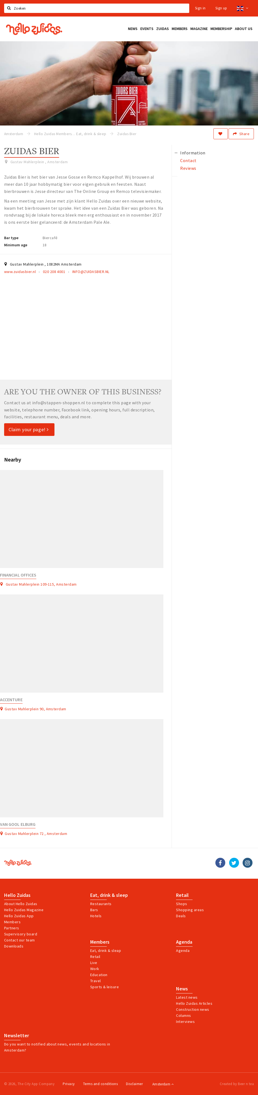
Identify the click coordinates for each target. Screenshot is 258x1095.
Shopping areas (190, 909)
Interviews (185, 1021)
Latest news (186, 997)
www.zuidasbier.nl (20, 271)
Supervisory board (20, 934)
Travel (95, 980)
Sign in (200, 8)
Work (94, 968)
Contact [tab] (188, 160)
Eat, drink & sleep (109, 895)
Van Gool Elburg (17, 824)
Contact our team (19, 940)
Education (99, 974)
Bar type (11, 237)
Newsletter (16, 1035)
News (182, 989)
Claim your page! (29, 429)
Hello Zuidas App (19, 915)
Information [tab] (192, 152)
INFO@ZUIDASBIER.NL (90, 271)
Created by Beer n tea (237, 1084)
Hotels (96, 915)
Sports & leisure (104, 986)
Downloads (13, 946)
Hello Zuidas (17, 895)
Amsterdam (163, 1084)
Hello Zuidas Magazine (23, 909)
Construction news (192, 1009)
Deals (181, 915)
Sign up (221, 8)
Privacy (69, 1084)
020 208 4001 (54, 271)
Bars (94, 909)
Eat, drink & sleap (105, 950)
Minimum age (15, 244)
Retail (182, 895)
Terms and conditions (100, 1084)
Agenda (184, 942)
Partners (11, 927)
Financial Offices (18, 575)
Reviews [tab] (188, 168)
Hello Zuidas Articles (194, 1003)
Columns (183, 1015)
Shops (181, 903)
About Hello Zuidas (20, 903)
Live (93, 962)
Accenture (11, 699)
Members (12, 921)
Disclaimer (134, 1084)
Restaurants (101, 903)
